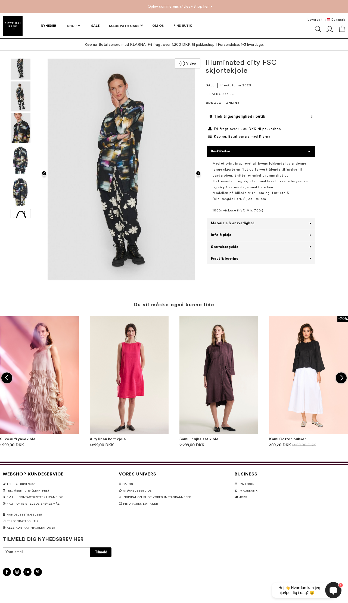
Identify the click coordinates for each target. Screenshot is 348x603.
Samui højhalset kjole (199, 439)
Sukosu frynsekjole (18, 439)
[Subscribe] (100, 552)
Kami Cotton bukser (287, 439)
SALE (210, 85)
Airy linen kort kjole (108, 439)
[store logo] (13, 26)
